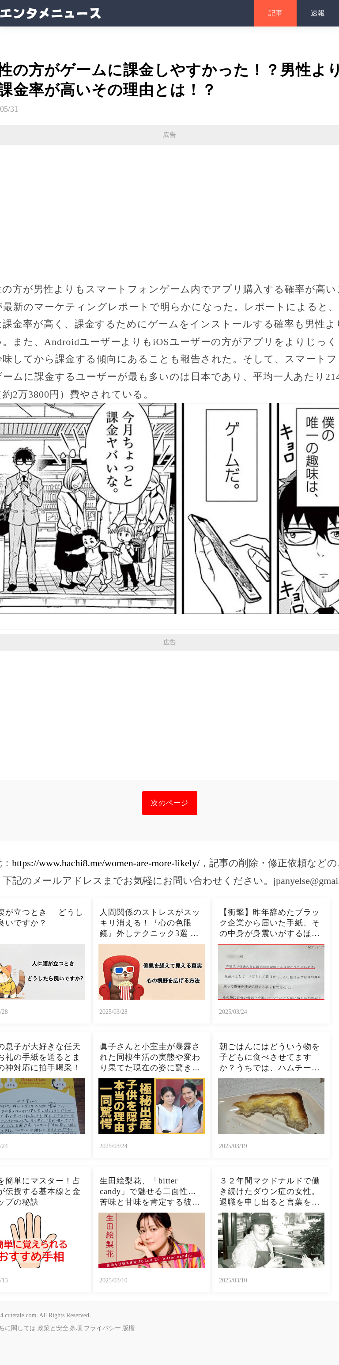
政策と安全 (53, 1328)
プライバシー (102, 1328)
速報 (318, 13)
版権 (128, 1328)
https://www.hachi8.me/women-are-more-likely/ (106, 862)
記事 (275, 13)
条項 (76, 1328)
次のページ (169, 803)
